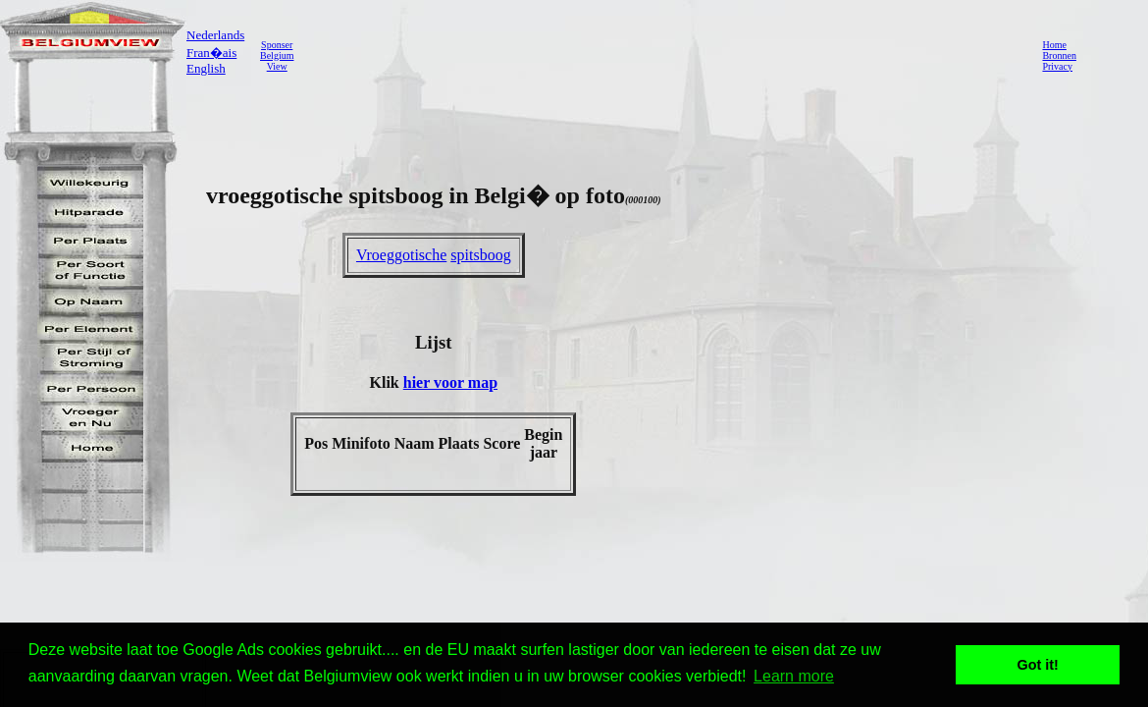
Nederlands (215, 34)
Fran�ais (211, 52)
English (206, 68)
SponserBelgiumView (276, 55)
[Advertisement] (662, 55)
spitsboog (480, 254)
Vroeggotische (401, 254)
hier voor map (450, 382)
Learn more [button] (794, 676)
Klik (386, 382)
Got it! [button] (1038, 665)
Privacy (1057, 66)
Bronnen (1058, 55)
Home (1054, 44)
